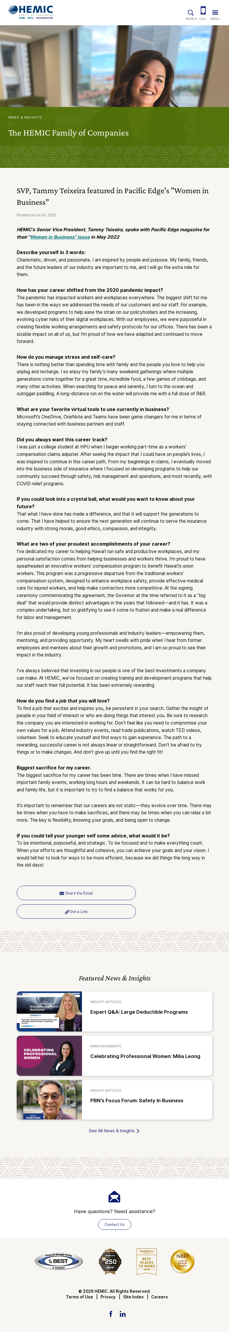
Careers (159, 1297)
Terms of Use (79, 1297)
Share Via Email (76, 892)
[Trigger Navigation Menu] (215, 11)
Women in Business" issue (60, 237)
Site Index (133, 1297)
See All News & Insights (114, 1130)
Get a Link (76, 911)
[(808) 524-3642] (203, 11)
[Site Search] (190, 11)
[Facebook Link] (111, 1313)
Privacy (108, 1297)
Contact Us (115, 1224)
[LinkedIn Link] (123, 1313)
